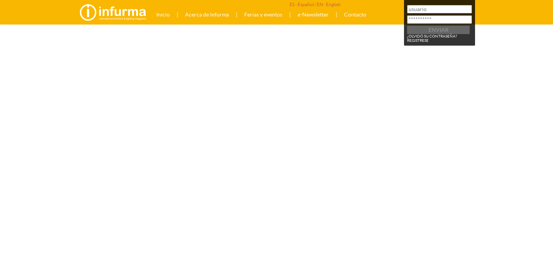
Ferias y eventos (263, 15)
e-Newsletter (313, 15)
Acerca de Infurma (207, 15)
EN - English (329, 4)
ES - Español (302, 4)
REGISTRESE (418, 40)
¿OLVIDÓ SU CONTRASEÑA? (432, 36)
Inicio (163, 15)
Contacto (355, 15)
